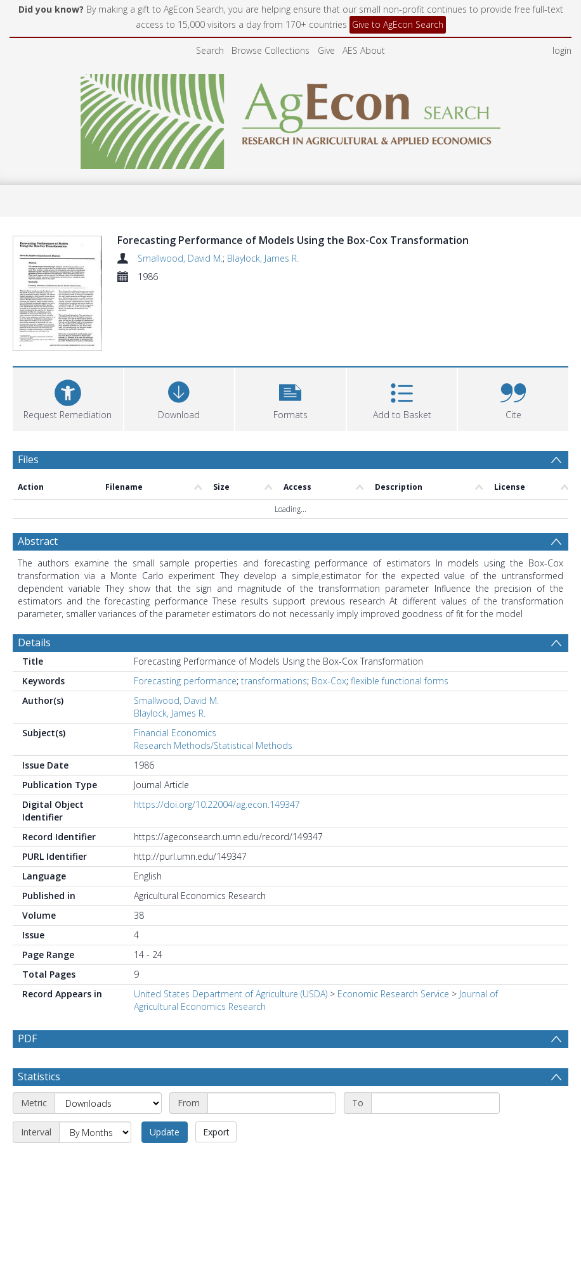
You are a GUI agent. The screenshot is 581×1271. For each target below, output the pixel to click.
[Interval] (95, 1068)
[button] (290, 333)
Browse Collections (271, 50)
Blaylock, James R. (263, 258)
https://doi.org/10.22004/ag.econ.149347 (217, 740)
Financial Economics (175, 669)
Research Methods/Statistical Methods (213, 681)
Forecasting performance (185, 617)
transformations (274, 617)
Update (165, 1068)
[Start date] (271, 1039)
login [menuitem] (561, 50)
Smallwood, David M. (180, 258)
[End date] (435, 1039)
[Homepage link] (291, 118)
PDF (27, 974)
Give (326, 50)
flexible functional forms (399, 617)
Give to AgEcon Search (397, 24)
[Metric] (108, 1039)
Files (28, 395)
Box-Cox (328, 617)
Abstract (38, 477)
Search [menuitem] (210, 50)
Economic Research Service (393, 930)
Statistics (39, 1012)
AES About (364, 50)
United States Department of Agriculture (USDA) (230, 930)
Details (34, 578)
